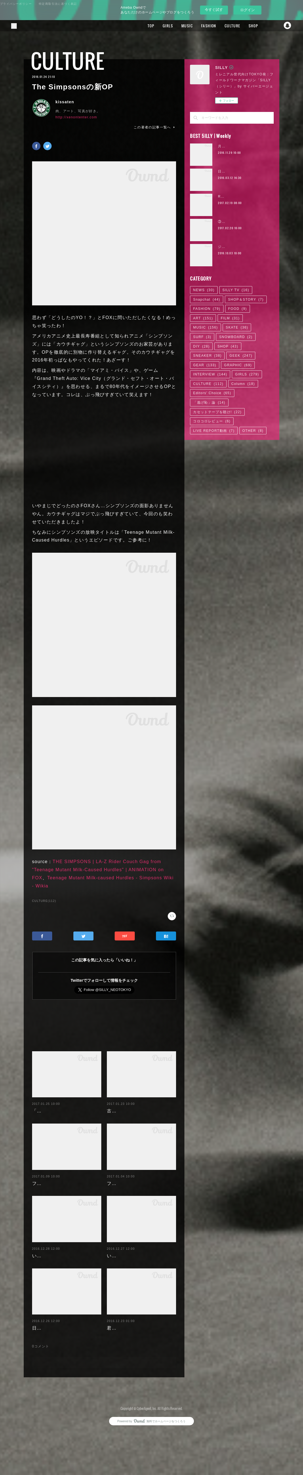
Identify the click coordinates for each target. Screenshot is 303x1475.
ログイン (247, 10)
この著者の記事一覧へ (155, 127)
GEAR (204, 365)
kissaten (65, 102)
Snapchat (287, 25)
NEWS (204, 290)
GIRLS (158, 25)
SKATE (237, 327)
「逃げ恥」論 (209, 402)
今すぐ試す (214, 10)
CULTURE (223, 25)
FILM (230, 318)
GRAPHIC (238, 365)
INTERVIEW (210, 374)
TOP (141, 25)
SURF (202, 337)
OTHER (253, 431)
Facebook (265, 25)
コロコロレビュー (211, 421)
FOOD (237, 309)
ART (203, 318)
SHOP (244, 25)
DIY (201, 346)
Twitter (276, 25)
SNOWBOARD (235, 337)
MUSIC (177, 25)
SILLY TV (235, 290)
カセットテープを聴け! (217, 412)
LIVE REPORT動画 (213, 431)
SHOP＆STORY (246, 299)
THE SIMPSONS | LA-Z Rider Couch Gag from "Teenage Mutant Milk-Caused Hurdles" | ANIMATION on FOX (98, 869)
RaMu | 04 (227, 196)
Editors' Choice (212, 393)
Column (243, 384)
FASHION (199, 25)
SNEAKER (207, 356)
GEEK (240, 356)
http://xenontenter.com (76, 117)
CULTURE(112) (44, 900)
